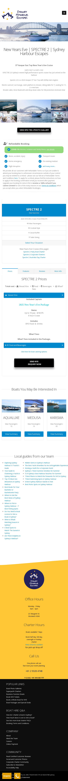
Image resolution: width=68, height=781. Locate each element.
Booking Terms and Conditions (17, 723)
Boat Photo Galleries (14, 688)
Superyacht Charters (13, 691)
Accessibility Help (12, 768)
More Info (58, 271)
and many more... (49, 166)
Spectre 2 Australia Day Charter (34, 257)
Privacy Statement (23, 777)
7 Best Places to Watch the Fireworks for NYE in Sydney (45, 476)
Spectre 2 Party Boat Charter (34, 252)
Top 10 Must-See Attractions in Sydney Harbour (12, 481)
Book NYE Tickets (12, 697)
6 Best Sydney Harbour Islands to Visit (39, 482)
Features (26, 271)
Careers (9, 741)
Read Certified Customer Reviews (18, 756)
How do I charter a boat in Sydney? (19, 715)
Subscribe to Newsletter (15, 765)
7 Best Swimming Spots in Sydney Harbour (40, 479)
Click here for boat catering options (34, 352)
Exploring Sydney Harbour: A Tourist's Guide (12, 465)
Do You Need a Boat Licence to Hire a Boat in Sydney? (12, 514)
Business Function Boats (15, 694)
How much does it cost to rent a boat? (20, 718)
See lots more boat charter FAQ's (18, 720)
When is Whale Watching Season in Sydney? (12, 522)
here (16, 178)
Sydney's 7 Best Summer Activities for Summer (42, 471)
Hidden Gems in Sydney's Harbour (37, 463)
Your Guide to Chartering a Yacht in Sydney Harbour (12, 473)
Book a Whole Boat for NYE (16, 700)
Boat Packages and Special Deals (18, 703)
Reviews (42, 271)
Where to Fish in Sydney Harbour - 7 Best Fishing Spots (12, 506)
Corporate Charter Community (17, 762)
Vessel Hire (11, 295)
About (8, 736)
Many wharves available (34, 645)
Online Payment (12, 744)
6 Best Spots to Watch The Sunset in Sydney (12, 530)
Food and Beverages (15, 345)
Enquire (7, 776)
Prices (10, 271)
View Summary (11, 434)
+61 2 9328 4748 (34, 671)
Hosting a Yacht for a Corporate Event (39, 468)
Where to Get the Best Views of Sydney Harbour (12, 498)
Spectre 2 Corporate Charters (34, 254)
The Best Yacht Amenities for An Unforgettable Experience (46, 465)
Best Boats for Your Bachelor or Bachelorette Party (12, 490)
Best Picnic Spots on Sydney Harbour (38, 484)
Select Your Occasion (34, 243)
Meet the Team (12, 738)
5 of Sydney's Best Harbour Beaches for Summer (43, 473)
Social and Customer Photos (16, 759)
